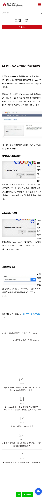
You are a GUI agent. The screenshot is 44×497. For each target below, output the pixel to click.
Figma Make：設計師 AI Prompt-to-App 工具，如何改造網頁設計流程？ (22, 389)
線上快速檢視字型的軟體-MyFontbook (21, 333)
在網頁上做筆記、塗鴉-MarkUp (26, 340)
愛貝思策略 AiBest (12, 4)
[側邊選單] (39, 4)
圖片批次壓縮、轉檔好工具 (22, 426)
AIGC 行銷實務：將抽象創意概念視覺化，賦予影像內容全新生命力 (22, 444)
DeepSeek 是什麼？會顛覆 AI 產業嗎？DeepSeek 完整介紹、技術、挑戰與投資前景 (22, 408)
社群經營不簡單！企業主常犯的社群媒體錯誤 (22, 462)
